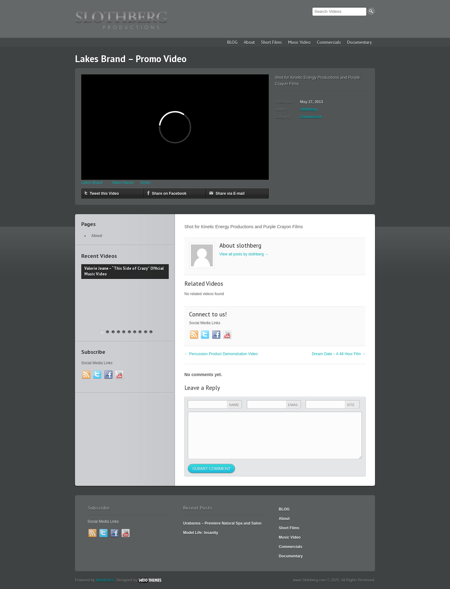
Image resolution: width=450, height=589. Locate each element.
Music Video (299, 42)
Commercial (311, 117)
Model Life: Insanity (200, 533)
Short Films (271, 42)
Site (350, 405)
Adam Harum (123, 182)
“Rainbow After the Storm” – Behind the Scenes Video (123, 332)
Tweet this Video (102, 193)
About (249, 42)
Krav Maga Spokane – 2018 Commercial (107, 332)
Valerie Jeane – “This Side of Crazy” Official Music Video (102, 332)
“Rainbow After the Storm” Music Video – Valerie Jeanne (118, 332)
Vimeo (145, 182)
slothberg (308, 109)
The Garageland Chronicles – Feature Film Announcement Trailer (113, 332)
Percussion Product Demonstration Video (221, 354)
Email (293, 405)
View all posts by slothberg (243, 254)
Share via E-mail (227, 193)
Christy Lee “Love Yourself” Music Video (145, 332)
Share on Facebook (167, 193)
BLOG (232, 42)
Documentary (359, 42)
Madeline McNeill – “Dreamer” (129, 332)
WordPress (105, 580)
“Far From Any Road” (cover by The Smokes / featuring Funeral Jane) (140, 332)
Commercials (329, 42)
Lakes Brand (91, 182)
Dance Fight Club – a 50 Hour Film (150, 332)
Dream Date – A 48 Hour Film (339, 354)
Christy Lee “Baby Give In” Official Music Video (134, 332)
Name (234, 405)
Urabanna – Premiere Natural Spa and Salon (222, 523)
